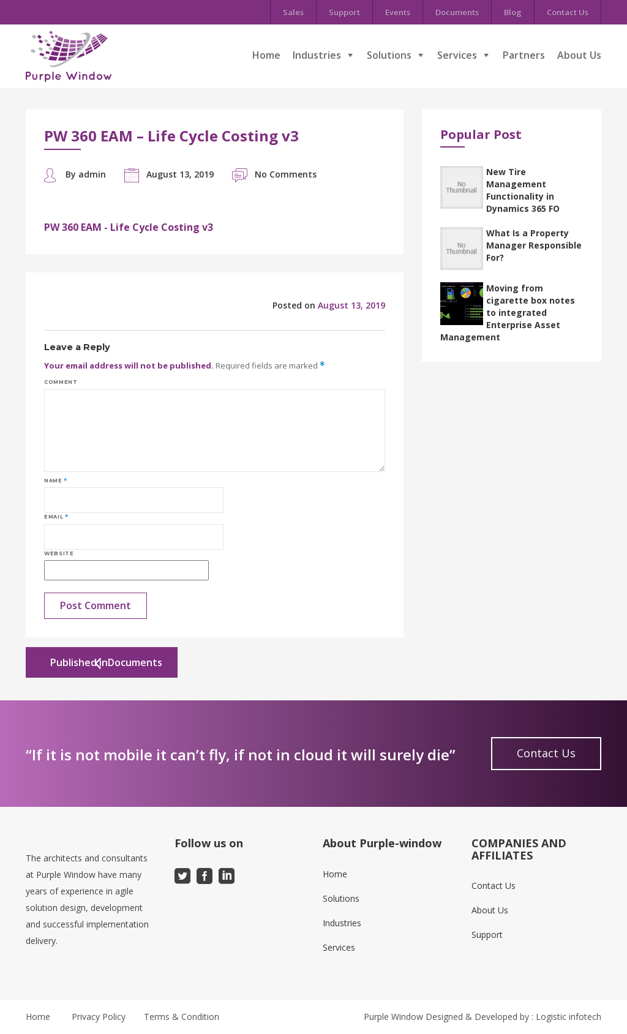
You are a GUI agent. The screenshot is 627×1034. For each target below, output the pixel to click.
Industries (317, 55)
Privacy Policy (99, 1016)
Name (55, 481)
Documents (457, 12)
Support (344, 12)
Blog (513, 12)
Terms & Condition (181, 1016)
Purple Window (393, 1016)
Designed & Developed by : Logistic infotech (513, 1016)
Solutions (389, 55)
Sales (293, 12)
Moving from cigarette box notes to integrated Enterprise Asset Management (507, 312)
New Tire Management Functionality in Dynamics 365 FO (523, 190)
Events (397, 12)
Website (58, 553)
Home (266, 55)
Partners (524, 55)
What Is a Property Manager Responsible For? (534, 245)
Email (56, 517)
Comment (60, 382)
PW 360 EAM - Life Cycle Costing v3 (128, 227)
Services (457, 55)
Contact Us (567, 12)
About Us (579, 55)
